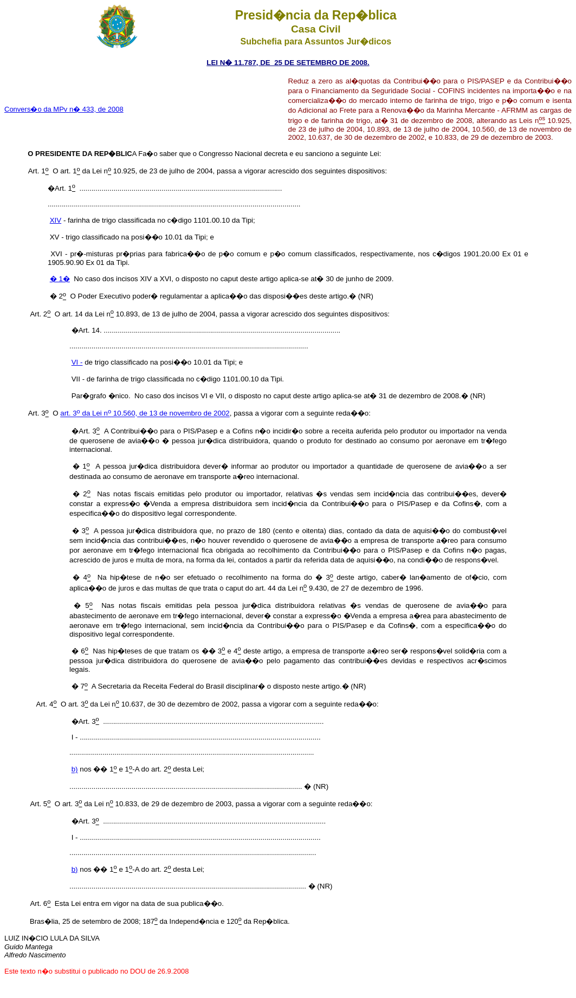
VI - (77, 362)
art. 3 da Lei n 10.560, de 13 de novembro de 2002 (145, 414)
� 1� (60, 279)
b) (75, 770)
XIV (55, 220)
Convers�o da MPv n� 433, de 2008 (64, 109)
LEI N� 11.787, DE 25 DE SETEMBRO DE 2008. (287, 63)
